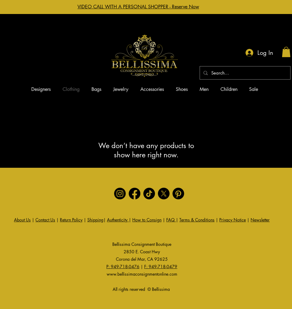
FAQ (171, 220)
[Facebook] (134, 193)
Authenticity (118, 220)
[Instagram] (120, 193)
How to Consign (146, 220)
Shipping (95, 220)
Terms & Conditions (197, 220)
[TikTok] (149, 193)
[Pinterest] (178, 193)
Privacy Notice (232, 220)
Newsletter (260, 220)
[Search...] (244, 72)
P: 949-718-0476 (122, 266)
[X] (164, 193)
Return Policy (71, 220)
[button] (286, 52)
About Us (22, 220)
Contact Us (45, 220)
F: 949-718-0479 (160, 266)
